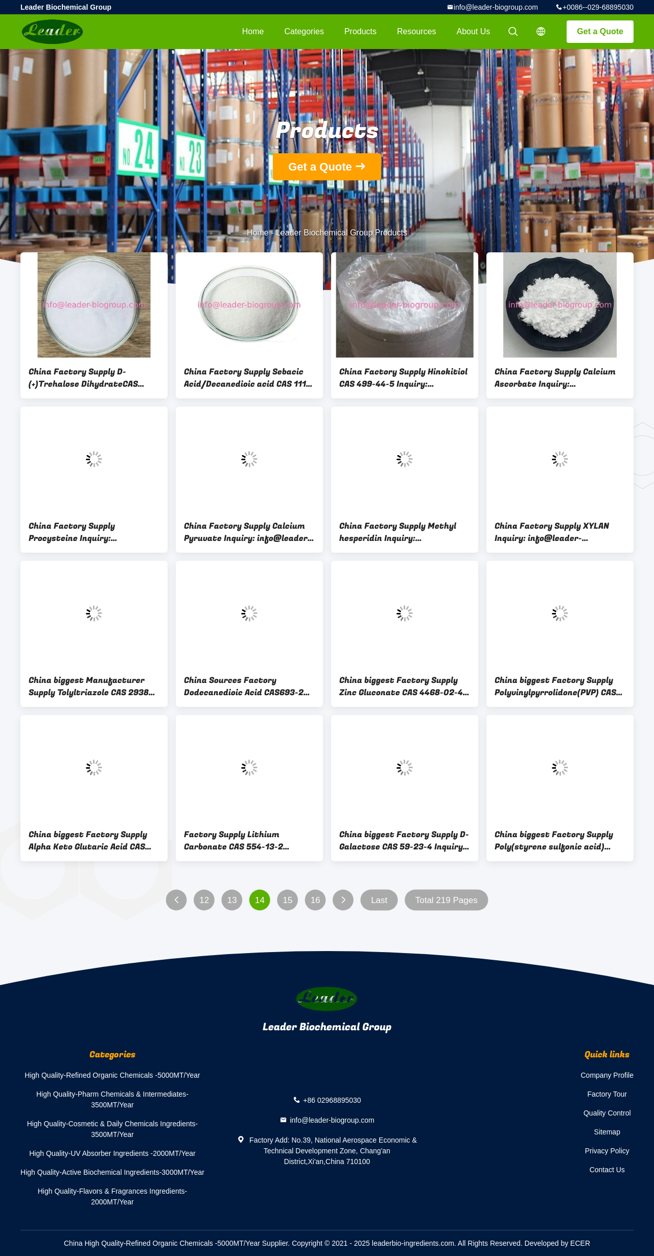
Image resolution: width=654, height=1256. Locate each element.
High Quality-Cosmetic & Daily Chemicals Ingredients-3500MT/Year (112, 1129)
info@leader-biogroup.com (496, 7)
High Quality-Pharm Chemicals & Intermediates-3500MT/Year (112, 1099)
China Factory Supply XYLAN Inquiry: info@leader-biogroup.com (552, 532)
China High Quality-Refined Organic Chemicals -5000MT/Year (162, 1243)
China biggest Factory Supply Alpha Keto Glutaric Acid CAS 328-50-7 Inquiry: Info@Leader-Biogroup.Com (93, 840)
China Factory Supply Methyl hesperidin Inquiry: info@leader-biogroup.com (397, 532)
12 (204, 900)
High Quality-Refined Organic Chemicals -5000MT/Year (112, 1075)
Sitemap (607, 1132)
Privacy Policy (607, 1151)
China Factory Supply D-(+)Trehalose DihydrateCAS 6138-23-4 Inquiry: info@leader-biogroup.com (83, 378)
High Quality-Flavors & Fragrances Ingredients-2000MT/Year (113, 1196)
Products (360, 31)
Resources (416, 31)
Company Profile (607, 1075)
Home (253, 31)
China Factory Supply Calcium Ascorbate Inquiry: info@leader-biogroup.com (555, 378)
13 (232, 900)
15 (288, 900)
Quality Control (607, 1113)
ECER (580, 1243)
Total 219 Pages (446, 900)
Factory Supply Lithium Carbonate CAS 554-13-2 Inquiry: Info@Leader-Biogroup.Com (233, 840)
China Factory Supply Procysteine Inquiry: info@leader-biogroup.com (83, 532)
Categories (304, 31)
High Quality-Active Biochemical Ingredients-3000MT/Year (112, 1172)
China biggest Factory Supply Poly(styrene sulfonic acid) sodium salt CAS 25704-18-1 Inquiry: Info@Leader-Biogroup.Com (554, 840)
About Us (474, 31)
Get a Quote (600, 31)
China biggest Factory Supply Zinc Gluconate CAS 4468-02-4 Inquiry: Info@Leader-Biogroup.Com (401, 686)
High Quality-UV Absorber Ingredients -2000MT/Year (112, 1153)
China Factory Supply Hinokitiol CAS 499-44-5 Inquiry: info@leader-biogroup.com (403, 378)
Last (379, 900)
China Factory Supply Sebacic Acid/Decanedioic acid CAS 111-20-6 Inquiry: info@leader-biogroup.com (247, 378)
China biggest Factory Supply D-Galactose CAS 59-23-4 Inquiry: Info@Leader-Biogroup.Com (404, 840)
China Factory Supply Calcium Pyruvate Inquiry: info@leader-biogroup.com (247, 532)
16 (315, 900)
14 (260, 900)
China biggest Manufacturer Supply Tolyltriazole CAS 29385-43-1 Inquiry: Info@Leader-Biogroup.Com (93, 686)
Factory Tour (607, 1094)
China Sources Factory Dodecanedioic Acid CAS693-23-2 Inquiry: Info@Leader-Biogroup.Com (248, 686)
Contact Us (607, 1170)
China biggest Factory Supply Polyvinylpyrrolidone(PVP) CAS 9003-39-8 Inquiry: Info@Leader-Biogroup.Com (555, 686)
